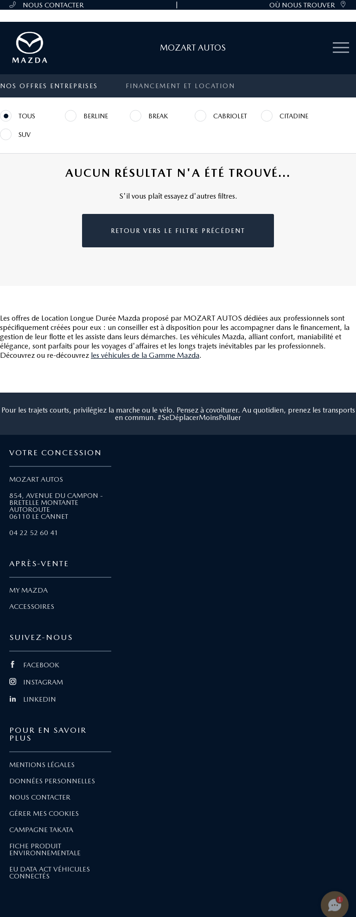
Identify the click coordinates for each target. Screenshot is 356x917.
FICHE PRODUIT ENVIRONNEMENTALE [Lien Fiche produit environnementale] (45, 849)
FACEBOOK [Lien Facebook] (34, 665)
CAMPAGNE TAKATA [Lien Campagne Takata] (41, 830)
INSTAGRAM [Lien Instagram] (36, 682)
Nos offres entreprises (49, 86)
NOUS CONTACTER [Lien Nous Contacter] (39, 797)
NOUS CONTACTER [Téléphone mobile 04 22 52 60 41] (46, 5)
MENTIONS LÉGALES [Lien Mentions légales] (42, 765)
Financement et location (180, 86)
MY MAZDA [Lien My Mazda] (28, 590)
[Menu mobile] (341, 48)
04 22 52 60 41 (33, 533)
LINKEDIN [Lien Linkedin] (32, 699)
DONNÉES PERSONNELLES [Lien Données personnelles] (52, 781)
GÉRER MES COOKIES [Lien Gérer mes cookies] (44, 813)
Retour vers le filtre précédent (178, 230)
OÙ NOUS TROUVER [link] (308, 5)
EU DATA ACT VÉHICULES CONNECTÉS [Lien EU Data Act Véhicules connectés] (49, 872)
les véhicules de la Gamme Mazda (145, 355)
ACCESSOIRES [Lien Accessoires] (31, 606)
